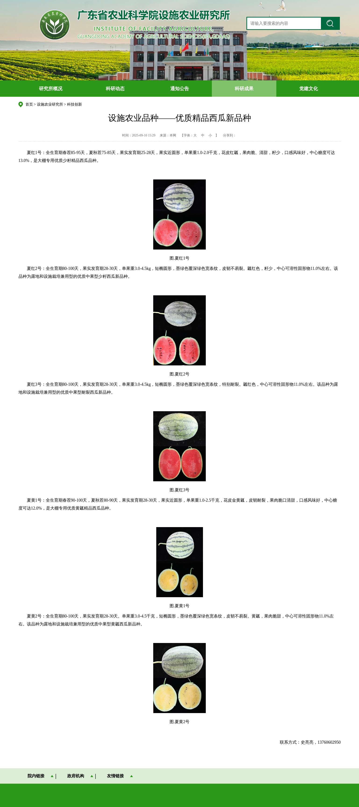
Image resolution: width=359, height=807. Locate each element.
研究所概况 (50, 88)
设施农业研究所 (50, 104)
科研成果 (244, 88)
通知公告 (179, 88)
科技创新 (74, 104)
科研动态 (115, 88)
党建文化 (308, 88)
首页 (29, 104)
